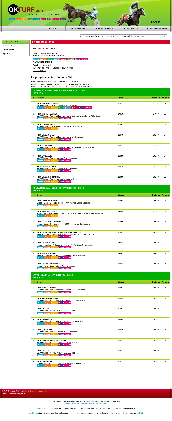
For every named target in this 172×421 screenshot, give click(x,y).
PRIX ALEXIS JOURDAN (48, 298)
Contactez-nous (36, 391)
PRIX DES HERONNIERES (48, 264)
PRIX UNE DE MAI (45, 361)
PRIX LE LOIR (43, 309)
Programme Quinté (104, 28)
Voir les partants (39, 71)
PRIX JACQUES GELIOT (48, 211)
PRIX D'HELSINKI (45, 145)
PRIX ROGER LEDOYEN (47, 103)
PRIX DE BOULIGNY (46, 243)
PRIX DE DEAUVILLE (46, 166)
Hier (34, 48)
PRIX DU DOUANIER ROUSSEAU (52, 340)
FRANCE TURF (72, 403)
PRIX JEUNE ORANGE (47, 288)
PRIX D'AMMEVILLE (46, 124)
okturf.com (41, 408)
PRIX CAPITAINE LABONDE (49, 222)
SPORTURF (101, 403)
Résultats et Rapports (157, 28)
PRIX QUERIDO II (44, 330)
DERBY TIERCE (87, 403)
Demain (53, 48)
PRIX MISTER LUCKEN (47, 114)
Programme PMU (78, 28)
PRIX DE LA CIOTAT (46, 135)
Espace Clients (131, 28)
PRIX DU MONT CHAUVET (48, 201)
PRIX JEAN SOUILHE (46, 253)
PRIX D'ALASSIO (44, 156)
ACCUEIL (156, 22)
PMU (141, 413)
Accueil (52, 28)
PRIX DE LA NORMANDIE (48, 177)
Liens (46, 391)
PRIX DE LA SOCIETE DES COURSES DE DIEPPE (59, 232)
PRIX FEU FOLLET (45, 319)
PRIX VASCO (43, 351)
